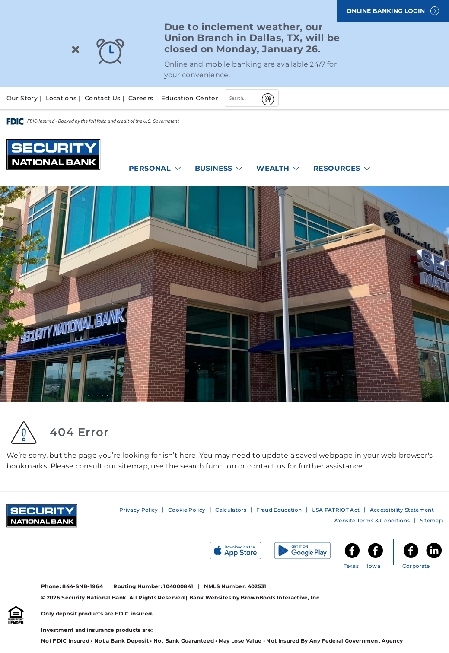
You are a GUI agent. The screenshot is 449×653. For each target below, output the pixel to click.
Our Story (22, 98)
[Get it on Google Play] (309, 552)
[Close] (75, 51)
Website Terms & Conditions (371, 520)
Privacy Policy (138, 509)
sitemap (133, 466)
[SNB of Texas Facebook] (352, 557)
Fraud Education (279, 509)
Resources (342, 168)
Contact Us (102, 98)
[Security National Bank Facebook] (411, 557)
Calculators (230, 509)
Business (219, 168)
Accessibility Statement (402, 509)
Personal (155, 168)
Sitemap (431, 520)
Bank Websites (210, 597)
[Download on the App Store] (242, 552)
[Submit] (268, 98)
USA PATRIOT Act (336, 509)
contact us (266, 466)
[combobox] (242, 98)
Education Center (189, 98)
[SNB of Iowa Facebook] (375, 557)
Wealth (278, 168)
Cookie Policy (186, 509)
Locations (61, 98)
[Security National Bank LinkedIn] (434, 557)
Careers (140, 98)
